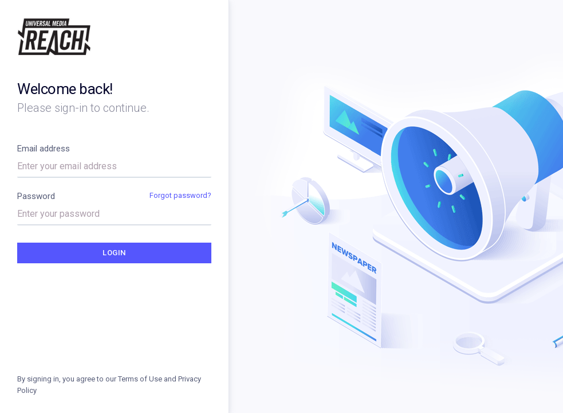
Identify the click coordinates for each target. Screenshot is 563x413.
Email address (43, 148)
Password (36, 196)
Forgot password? (180, 195)
